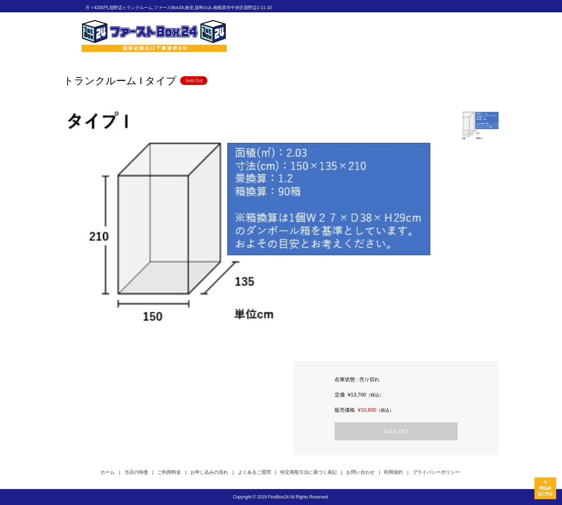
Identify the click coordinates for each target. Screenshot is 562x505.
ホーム (107, 472)
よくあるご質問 (254, 472)
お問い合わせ (360, 472)
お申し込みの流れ (209, 472)
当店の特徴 (136, 472)
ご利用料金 (169, 472)
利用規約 (393, 472)
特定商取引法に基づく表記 (308, 472)
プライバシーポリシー (436, 472)
